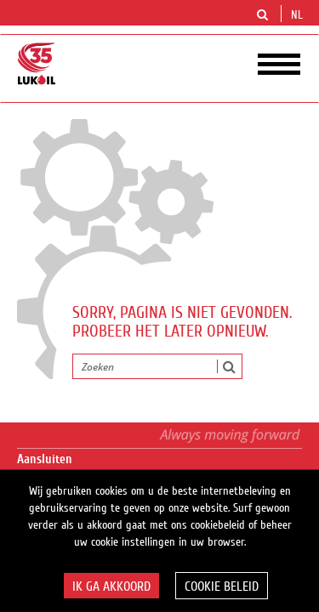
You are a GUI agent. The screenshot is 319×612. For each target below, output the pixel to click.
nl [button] (298, 15)
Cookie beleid (222, 586)
